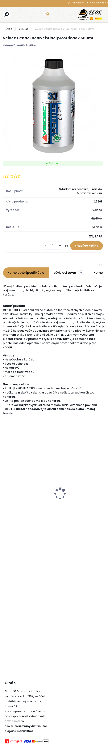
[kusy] (52, 245)
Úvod (9, 29)
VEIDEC (23, 29)
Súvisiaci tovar (68, 272)
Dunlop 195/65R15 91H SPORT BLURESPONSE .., (21, 503)
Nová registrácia (99, 2)
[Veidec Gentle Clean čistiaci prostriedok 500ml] (54, 104)
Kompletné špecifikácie (26, 272)
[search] (6, 14)
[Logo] (90, 14)
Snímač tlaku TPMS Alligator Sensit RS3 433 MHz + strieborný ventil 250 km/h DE (65, 485)
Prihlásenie (78, 2)
